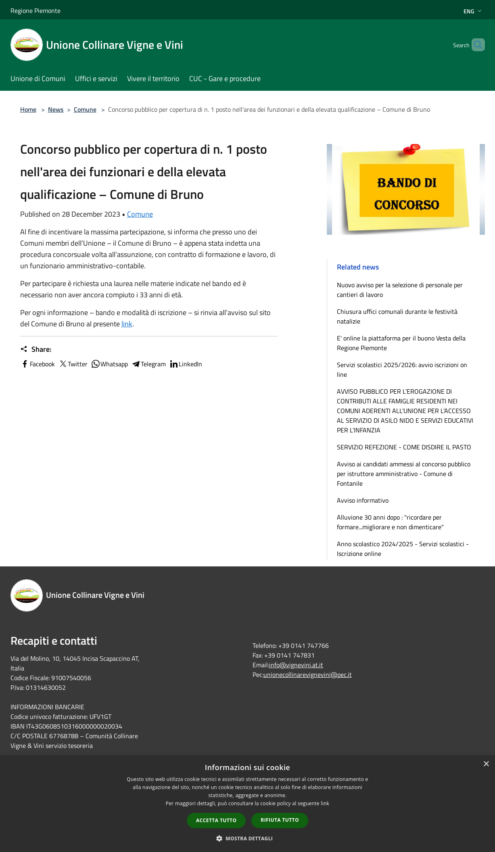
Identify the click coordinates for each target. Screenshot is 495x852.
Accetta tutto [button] (216, 820)
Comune (85, 109)
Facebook (37, 364)
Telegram (148, 364)
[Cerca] (475, 44)
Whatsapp (109, 364)
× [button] (486, 764)
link (126, 323)
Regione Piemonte (35, 10)
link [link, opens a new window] (325, 803)
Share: (35, 349)
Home (28, 109)
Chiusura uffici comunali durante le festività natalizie (397, 316)
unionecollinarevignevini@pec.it (307, 674)
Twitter (73, 364)
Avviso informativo (362, 500)
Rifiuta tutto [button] (280, 819)
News (56, 109)
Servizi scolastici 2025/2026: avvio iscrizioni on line (402, 369)
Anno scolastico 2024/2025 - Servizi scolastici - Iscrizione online (403, 548)
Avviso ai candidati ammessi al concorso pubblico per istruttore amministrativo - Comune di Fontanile (403, 473)
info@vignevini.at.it (296, 665)
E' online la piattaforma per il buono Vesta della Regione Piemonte (401, 343)
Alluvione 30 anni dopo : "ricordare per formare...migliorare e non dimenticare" (390, 522)
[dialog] (247, 804)
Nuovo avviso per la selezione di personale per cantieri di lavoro (400, 289)
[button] (247, 838)
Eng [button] (473, 11)
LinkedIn (185, 364)
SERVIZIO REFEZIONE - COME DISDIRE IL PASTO (404, 447)
